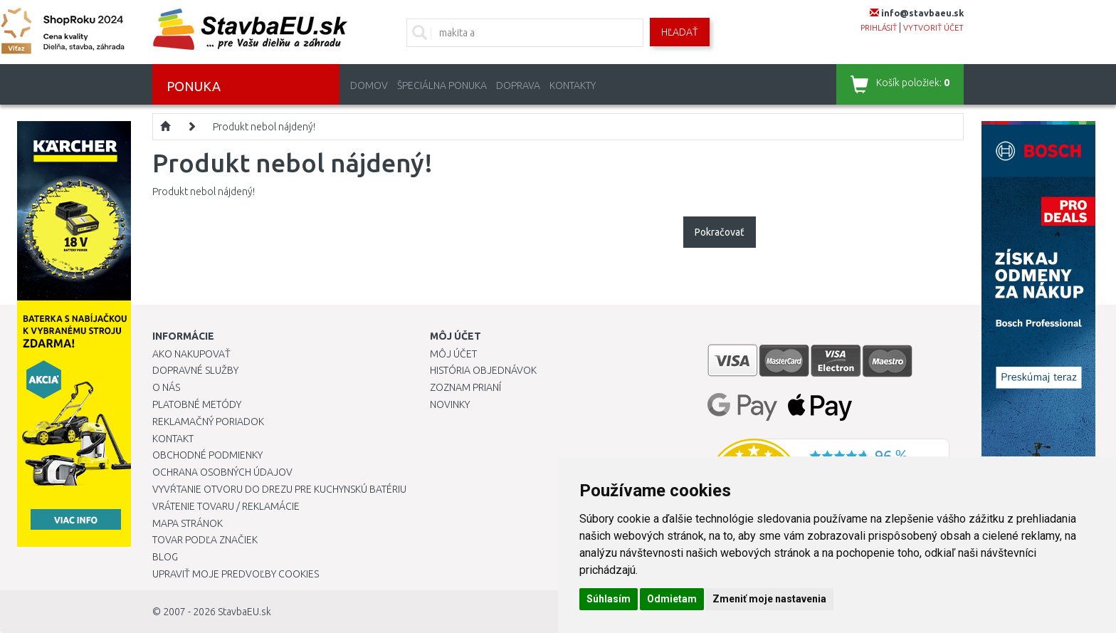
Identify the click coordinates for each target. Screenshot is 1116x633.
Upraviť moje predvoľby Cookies (235, 574)
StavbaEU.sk (244, 611)
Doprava (518, 85)
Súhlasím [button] (608, 599)
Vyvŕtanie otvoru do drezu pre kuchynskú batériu (279, 489)
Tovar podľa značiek (205, 539)
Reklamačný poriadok (208, 421)
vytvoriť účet (933, 27)
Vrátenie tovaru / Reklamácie (226, 506)
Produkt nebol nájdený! (264, 126)
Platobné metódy (196, 404)
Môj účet (453, 354)
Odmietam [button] (672, 599)
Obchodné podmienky (207, 455)
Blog (165, 557)
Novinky (450, 404)
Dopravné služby (195, 370)
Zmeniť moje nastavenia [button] (769, 599)
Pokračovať (719, 232)
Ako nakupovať (191, 354)
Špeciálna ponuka (442, 85)
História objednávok (483, 370)
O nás (166, 387)
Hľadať (679, 32)
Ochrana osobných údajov (222, 472)
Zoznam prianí (465, 387)
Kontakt (173, 438)
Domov (369, 85)
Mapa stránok (187, 523)
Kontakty (572, 85)
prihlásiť (878, 27)
